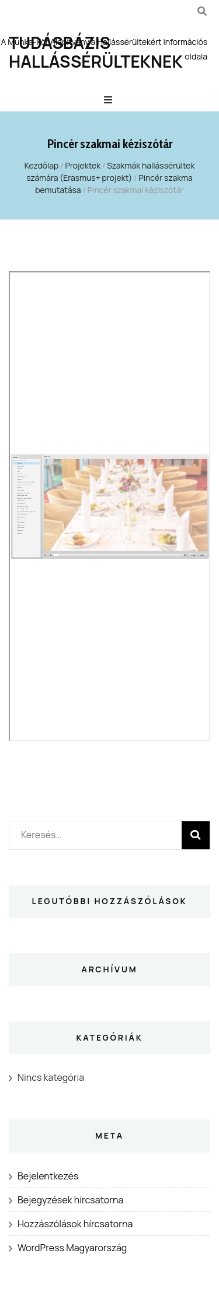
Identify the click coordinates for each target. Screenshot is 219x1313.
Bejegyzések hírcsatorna (70, 1199)
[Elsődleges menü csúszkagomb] (109, 99)
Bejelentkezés (48, 1176)
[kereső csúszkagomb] (202, 11)
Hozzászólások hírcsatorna (75, 1223)
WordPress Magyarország (72, 1247)
